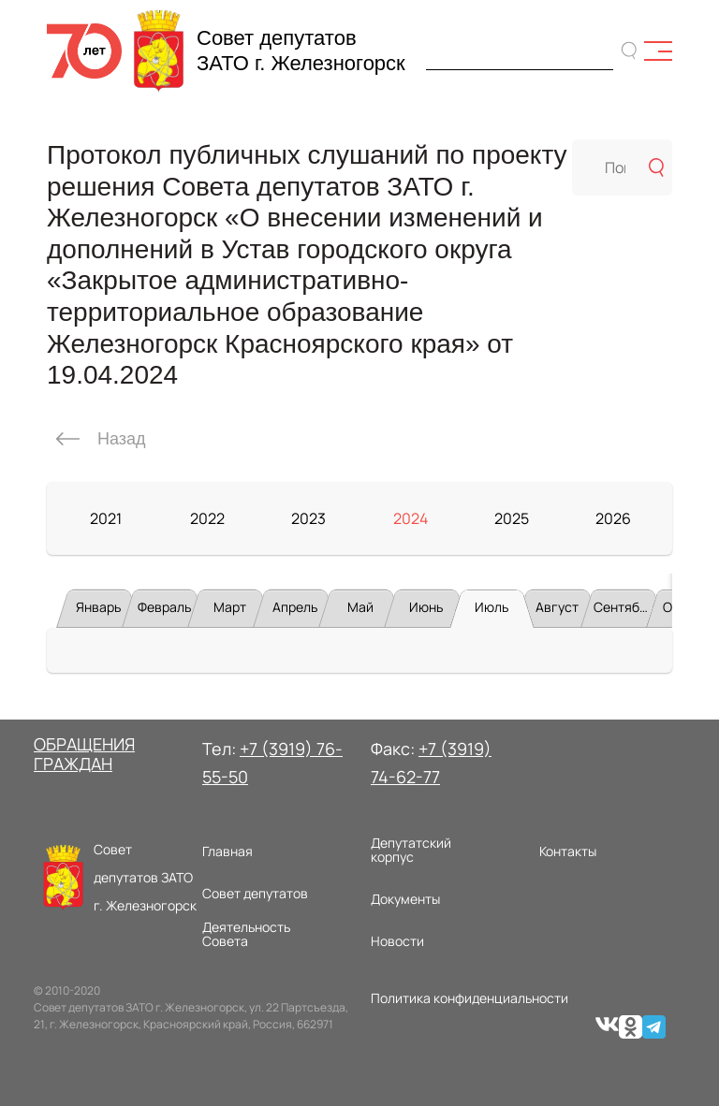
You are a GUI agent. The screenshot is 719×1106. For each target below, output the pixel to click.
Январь (98, 607)
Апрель (294, 607)
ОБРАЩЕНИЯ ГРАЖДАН (84, 754)
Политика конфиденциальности (469, 998)
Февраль (164, 607)
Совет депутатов (255, 893)
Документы (405, 899)
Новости (397, 941)
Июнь (426, 607)
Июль (491, 607)
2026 (613, 518)
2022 (207, 518)
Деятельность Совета (246, 934)
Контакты (567, 851)
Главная (227, 851)
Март (229, 607)
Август (557, 607)
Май (360, 607)
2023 (308, 518)
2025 (511, 518)
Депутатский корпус (411, 850)
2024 (410, 518)
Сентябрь (623, 607)
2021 (106, 518)
